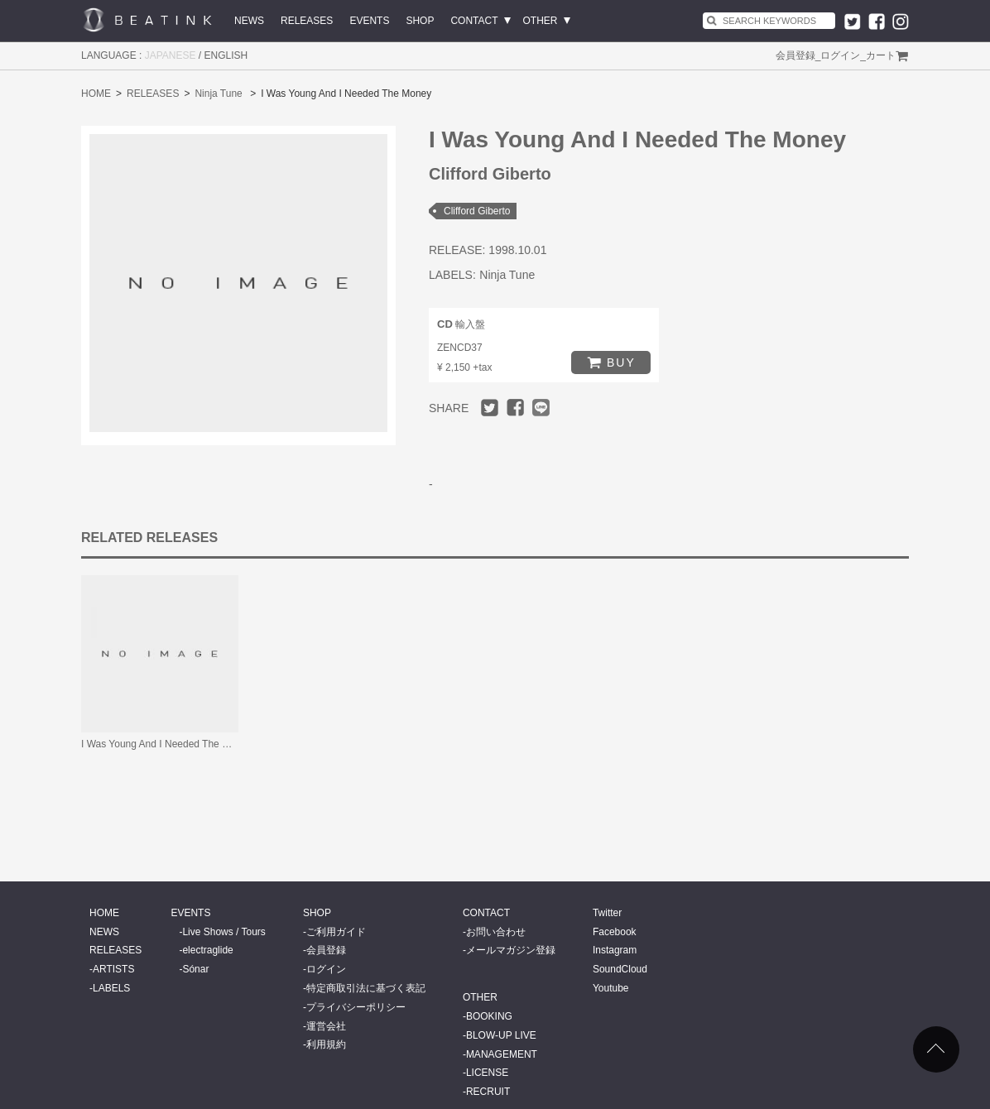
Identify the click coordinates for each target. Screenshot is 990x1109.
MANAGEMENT (501, 1054)
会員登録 (795, 55)
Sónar (195, 969)
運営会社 (326, 1026)
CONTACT (473, 20)
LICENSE (487, 1072)
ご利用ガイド (336, 932)
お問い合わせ (496, 932)
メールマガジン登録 (510, 950)
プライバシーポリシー (356, 1007)
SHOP (420, 20)
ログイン (840, 55)
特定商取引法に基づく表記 (365, 988)
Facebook (615, 932)
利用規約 (326, 1044)
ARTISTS (113, 969)
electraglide (207, 950)
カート (881, 55)
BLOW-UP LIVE (501, 1035)
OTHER (540, 20)
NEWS (249, 20)
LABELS (111, 988)
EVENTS (369, 20)
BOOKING (489, 1016)
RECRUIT (488, 1091)
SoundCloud (620, 969)
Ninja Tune (218, 93)
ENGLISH (226, 55)
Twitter (607, 913)
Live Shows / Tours (224, 932)
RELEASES (307, 20)
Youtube (611, 988)
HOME (96, 93)
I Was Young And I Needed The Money (166, 744)
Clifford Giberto (477, 211)
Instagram (615, 950)
